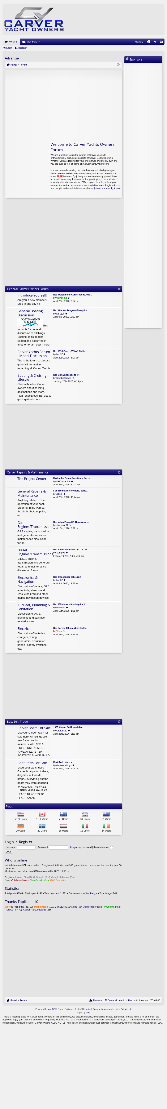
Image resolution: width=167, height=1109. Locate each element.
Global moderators (39, 880)
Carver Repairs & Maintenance (27, 472)
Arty (88, 1012)
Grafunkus (61, 730)
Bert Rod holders (62, 762)
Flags (9, 806)
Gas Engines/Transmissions (35, 525)
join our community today (107, 188)
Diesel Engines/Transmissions (35, 552)
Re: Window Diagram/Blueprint (70, 310)
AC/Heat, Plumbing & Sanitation (33, 607)
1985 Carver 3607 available (67, 727)
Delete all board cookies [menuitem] (120, 1000)
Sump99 (60, 552)
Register (22, 47)
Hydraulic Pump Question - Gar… (71, 478)
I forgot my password (80, 847)
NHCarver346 (63, 481)
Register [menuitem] (162, 42)
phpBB (51, 1009)
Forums (13, 41)
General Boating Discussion (30, 313)
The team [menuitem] (97, 1000)
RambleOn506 (63, 378)
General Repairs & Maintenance (31, 493)
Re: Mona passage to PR (66, 375)
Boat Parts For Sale (32, 763)
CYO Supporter (58, 880)
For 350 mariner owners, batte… (71, 490)
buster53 (60, 607)
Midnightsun (41, 906)
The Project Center (31, 479)
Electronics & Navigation (27, 580)
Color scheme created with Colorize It (112, 1009)
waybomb (61, 298)
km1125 (60, 313)
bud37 (59, 354)
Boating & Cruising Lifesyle (31, 378)
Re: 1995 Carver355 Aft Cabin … (70, 351)
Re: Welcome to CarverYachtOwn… (72, 294)
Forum (23, 1000)
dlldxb (59, 494)
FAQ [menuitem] (150, 42)
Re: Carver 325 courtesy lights (69, 628)
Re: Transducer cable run (67, 577)
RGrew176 (10, 909)
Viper (59, 631)
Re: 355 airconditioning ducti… (70, 604)
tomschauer (91, 906)
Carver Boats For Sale (34, 728)
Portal (13, 64)
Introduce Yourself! (32, 295)
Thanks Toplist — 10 (21, 901)
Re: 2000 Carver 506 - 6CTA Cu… (71, 549)
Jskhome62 (62, 525)
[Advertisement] (44, 103)
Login (9, 47)
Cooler (26, 909)
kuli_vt (94, 893)
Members (32, 41)
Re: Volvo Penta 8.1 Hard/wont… (71, 522)
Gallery (139, 41)
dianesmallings (64, 765)
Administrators (21, 880)
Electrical (24, 629)
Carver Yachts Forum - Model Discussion (33, 354)
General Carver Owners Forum (28, 289)
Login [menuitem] (156, 42)
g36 (75, 906)
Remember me (103, 847)
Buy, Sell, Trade (17, 721)
